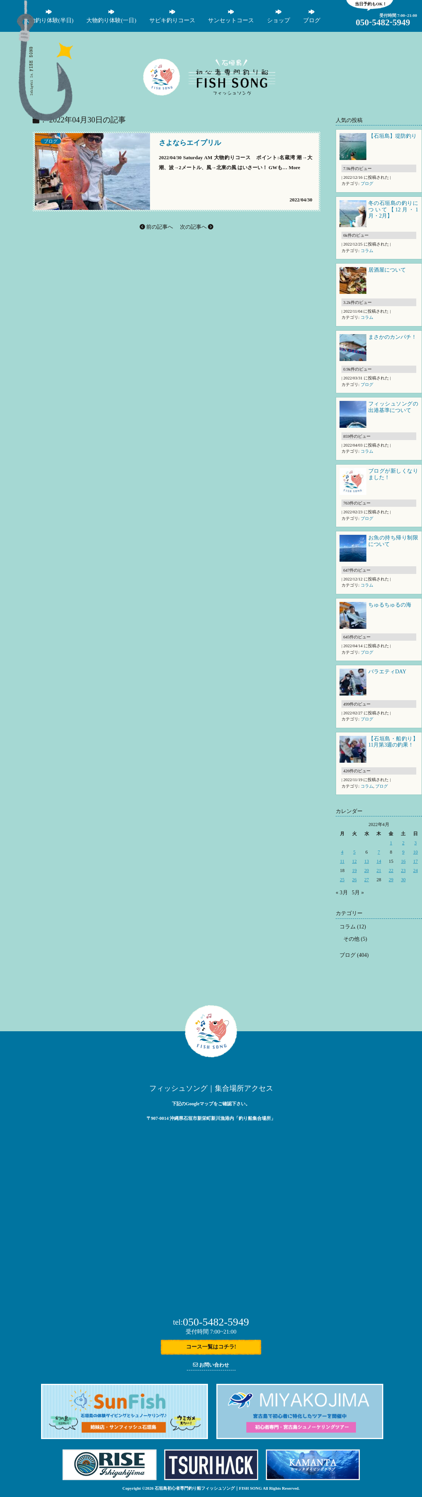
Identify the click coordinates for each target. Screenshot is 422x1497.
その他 (351, 939)
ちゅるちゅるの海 (389, 605)
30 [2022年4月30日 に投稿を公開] (403, 879)
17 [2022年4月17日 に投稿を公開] (415, 861)
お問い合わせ (211, 1365)
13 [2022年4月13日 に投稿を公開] (366, 861)
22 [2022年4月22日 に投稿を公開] (391, 870)
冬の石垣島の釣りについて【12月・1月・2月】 (393, 209)
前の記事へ (156, 227)
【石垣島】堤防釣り (392, 136)
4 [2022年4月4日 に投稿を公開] (342, 852)
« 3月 (342, 892)
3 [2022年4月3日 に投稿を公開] (415, 843)
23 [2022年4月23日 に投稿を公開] (403, 870)
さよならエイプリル (190, 143)
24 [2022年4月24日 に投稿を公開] (415, 870)
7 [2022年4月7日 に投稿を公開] (378, 852)
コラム (367, 250)
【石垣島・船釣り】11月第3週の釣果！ (393, 742)
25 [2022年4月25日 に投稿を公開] (342, 879)
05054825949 (383, 22)
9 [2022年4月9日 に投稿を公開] (403, 852)
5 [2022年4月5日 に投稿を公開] (354, 852)
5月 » (358, 892)
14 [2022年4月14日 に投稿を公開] (378, 861)
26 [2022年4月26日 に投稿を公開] (354, 879)
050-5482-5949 (211, 1322)
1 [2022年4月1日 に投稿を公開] (391, 843)
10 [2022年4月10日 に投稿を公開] (415, 852)
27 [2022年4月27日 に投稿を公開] (366, 879)
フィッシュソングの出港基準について (393, 407)
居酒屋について (387, 270)
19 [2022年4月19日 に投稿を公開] (354, 870)
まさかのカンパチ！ (392, 337)
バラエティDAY (387, 671)
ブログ (51, 141)
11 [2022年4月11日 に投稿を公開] (342, 861)
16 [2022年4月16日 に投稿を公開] (403, 861)
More (294, 167)
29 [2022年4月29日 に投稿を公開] (391, 879)
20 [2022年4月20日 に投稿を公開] (366, 870)
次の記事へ (197, 227)
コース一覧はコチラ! (211, 1347)
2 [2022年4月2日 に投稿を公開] (403, 843)
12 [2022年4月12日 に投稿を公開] (354, 861)
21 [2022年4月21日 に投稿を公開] (378, 870)
